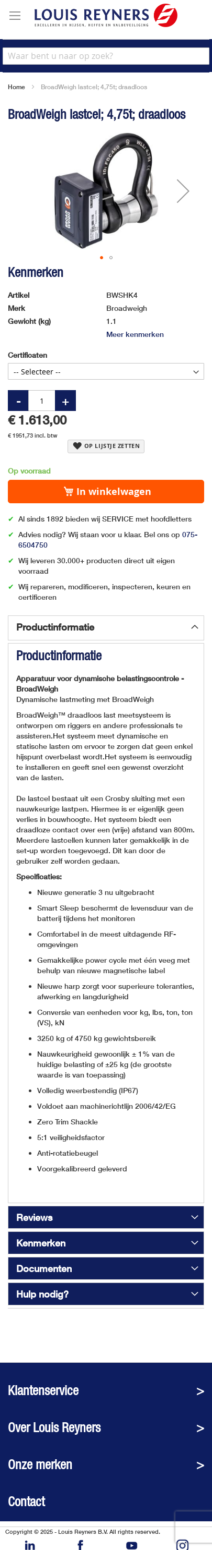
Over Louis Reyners (54, 1428)
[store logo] (106, 15)
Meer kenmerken (135, 334)
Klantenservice (43, 1391)
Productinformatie (55, 627)
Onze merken (40, 1465)
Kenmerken (40, 1243)
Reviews (34, 1217)
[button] (183, 191)
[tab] (106, 627)
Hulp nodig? (42, 1294)
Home (16, 87)
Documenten (44, 1268)
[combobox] (106, 56)
